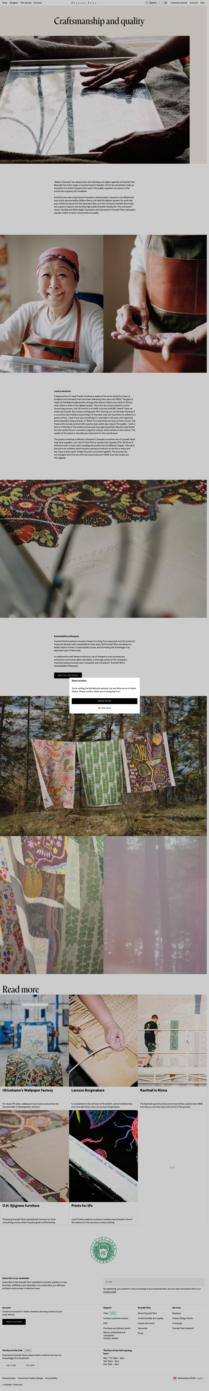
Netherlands (104, 708)
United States (104, 701)
